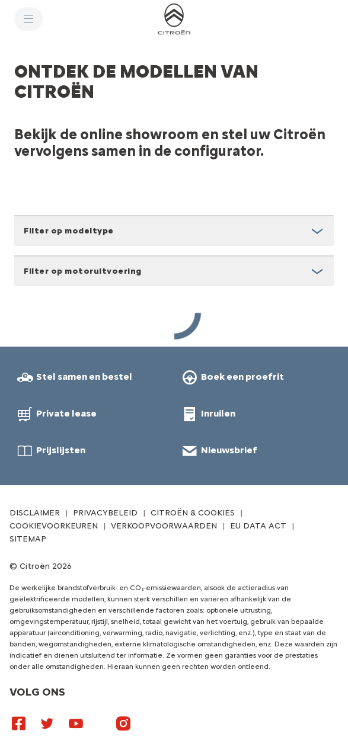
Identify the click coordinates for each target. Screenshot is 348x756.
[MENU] (28, 19)
